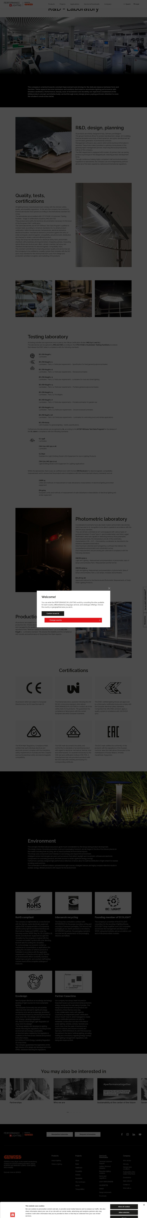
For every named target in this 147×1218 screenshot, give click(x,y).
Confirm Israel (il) (53, 613)
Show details (29, 1214)
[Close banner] (144, 1189)
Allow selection (124, 1197)
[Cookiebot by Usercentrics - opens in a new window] (12, 1214)
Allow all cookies (124, 1191)
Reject (124, 1202)
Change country (55, 620)
